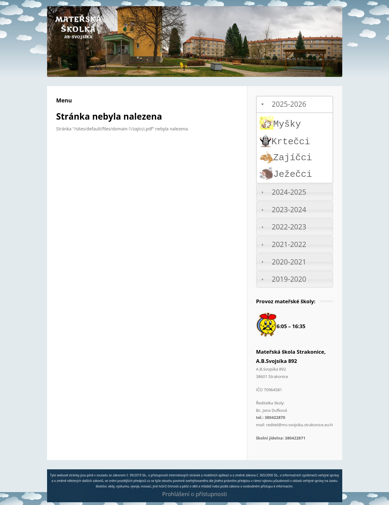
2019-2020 (289, 279)
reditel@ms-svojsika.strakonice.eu (299, 424)
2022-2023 (289, 227)
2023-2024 (289, 209)
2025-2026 (289, 104)
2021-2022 (289, 244)
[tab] (294, 104)
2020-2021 (289, 262)
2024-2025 (289, 192)
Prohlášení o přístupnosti (194, 494)
